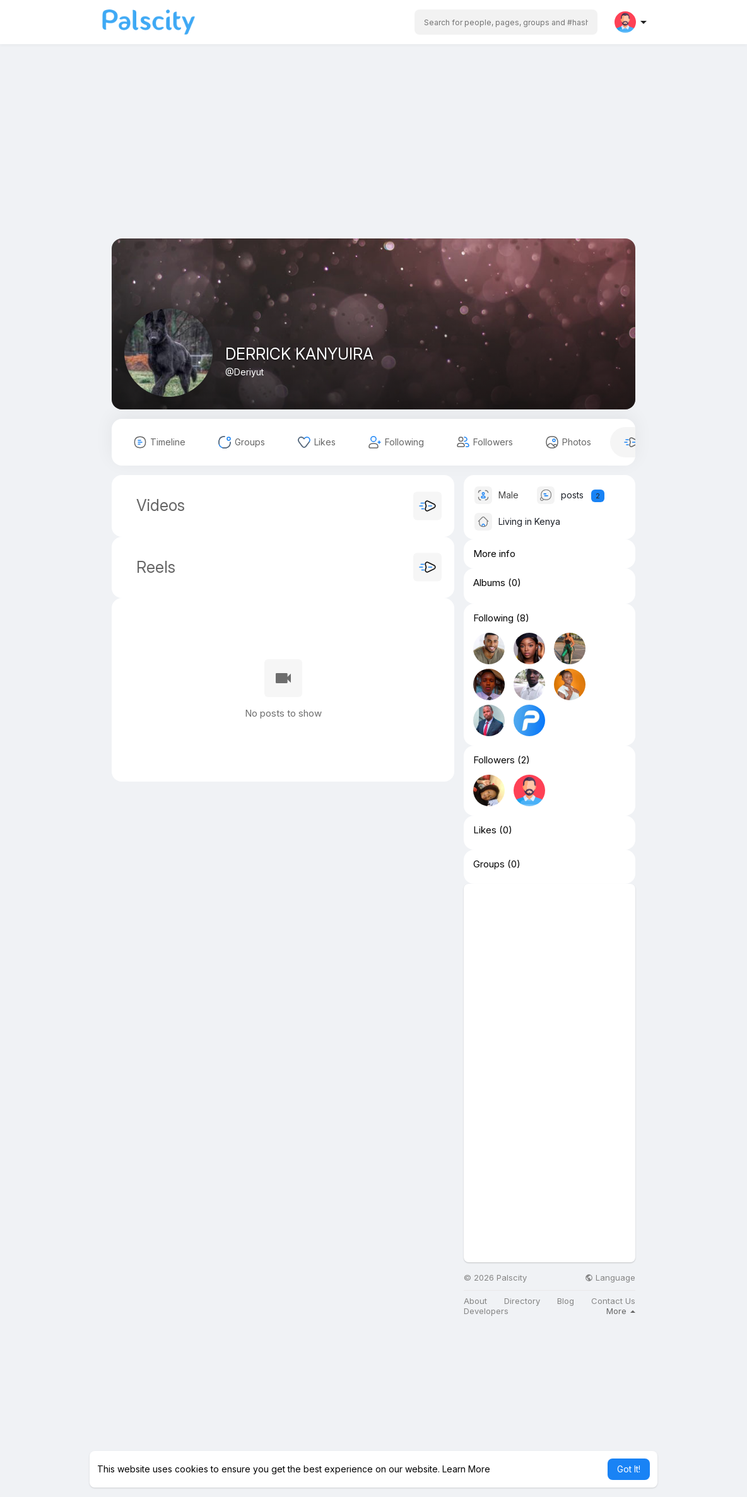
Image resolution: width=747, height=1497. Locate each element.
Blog (565, 1301)
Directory (522, 1301)
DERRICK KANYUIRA (299, 353)
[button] (506, 22)
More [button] (620, 1311)
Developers (486, 1311)
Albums (489, 583)
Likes (485, 830)
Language (610, 1278)
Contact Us (613, 1301)
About (475, 1301)
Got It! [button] (628, 1469)
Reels (153, 567)
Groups (489, 864)
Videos (160, 505)
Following (493, 618)
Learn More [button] (466, 1469)
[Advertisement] (373, 150)
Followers (494, 760)
